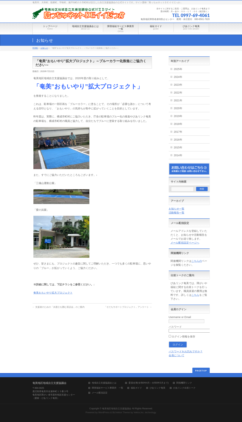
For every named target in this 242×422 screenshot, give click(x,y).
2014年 (178, 155)
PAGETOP (201, 370)
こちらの (196, 260)
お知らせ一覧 (176, 208)
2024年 (178, 76)
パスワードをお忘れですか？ (186, 351)
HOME (35, 48)
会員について (176, 355)
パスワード (175, 326)
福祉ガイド (136, 388)
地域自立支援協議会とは (106, 383)
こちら (195, 294)
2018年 (178, 123)
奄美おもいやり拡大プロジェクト (53, 292)
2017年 (178, 131)
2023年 (178, 84)
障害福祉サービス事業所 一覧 (107, 388)
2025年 (178, 69)
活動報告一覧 (176, 212)
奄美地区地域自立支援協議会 (116, 408)
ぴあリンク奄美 (157, 388)
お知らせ (44, 48)
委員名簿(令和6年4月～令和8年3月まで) (149, 383)
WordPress (104, 412)
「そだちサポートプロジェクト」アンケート (128, 307)
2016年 (178, 139)
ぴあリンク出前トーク (184, 388)
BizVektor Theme (121, 412)
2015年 (178, 147)
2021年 (178, 100)
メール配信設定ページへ (185, 242)
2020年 (178, 108)
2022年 (178, 92)
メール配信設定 (99, 393)
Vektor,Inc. (139, 412)
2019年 (178, 116)
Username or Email (180, 317)
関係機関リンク (184, 383)
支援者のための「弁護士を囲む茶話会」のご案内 (58, 307)
